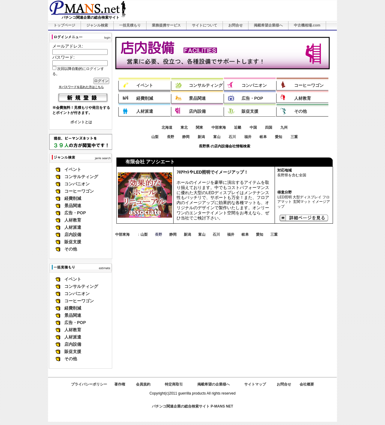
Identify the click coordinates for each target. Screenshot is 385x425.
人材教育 (72, 220)
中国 (253, 127)
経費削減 (72, 198)
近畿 (237, 127)
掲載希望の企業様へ (213, 384)
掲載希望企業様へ (268, 25)
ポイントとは (81, 122)
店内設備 (72, 234)
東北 (184, 127)
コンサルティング (81, 176)
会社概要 (307, 384)
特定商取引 (174, 384)
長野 (170, 137)
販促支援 (72, 241)
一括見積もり (130, 25)
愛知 (278, 137)
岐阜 (263, 137)
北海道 (167, 127)
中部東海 (218, 127)
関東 (199, 127)
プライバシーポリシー (89, 384)
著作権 (119, 384)
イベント (72, 169)
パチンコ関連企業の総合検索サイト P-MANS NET (192, 406)
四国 (268, 127)
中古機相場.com (307, 25)
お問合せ (235, 25)
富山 (216, 137)
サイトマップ (255, 384)
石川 (232, 137)
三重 (294, 137)
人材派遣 (72, 227)
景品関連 (72, 205)
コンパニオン (77, 183)
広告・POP (75, 212)
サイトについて (204, 25)
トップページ (64, 25)
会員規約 (143, 384)
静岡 (185, 137)
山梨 (155, 137)
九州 (284, 127)
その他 (70, 249)
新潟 (201, 137)
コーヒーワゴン (79, 191)
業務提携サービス (166, 25)
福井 (247, 137)
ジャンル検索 (97, 25)
